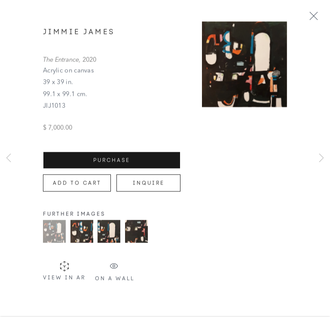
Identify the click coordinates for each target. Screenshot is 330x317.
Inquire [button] (149, 186)
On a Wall (114, 275)
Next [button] (321, 159)
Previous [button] (8, 159)
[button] (54, 234)
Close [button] (316, 16)
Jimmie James (79, 35)
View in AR (64, 274)
